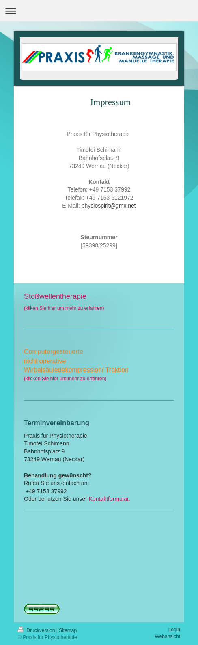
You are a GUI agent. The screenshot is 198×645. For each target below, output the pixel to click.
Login (174, 629)
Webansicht (167, 636)
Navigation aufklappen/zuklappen (99, 10)
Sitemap (68, 630)
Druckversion (37, 630)
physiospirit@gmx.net (109, 205)
